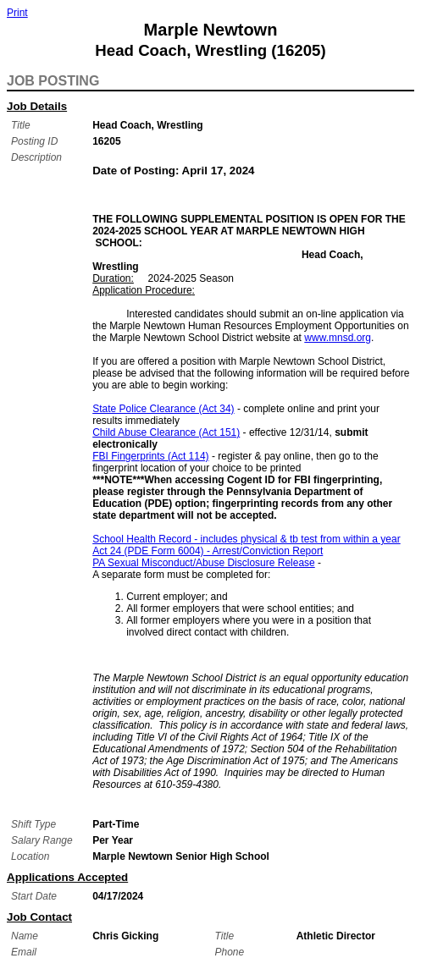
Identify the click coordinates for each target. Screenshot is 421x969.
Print (17, 13)
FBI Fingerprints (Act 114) (150, 456)
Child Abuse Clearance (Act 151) (166, 432)
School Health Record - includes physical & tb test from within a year (246, 539)
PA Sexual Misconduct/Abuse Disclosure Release (203, 563)
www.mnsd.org (337, 338)
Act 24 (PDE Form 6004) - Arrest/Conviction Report (207, 551)
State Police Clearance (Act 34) (163, 409)
